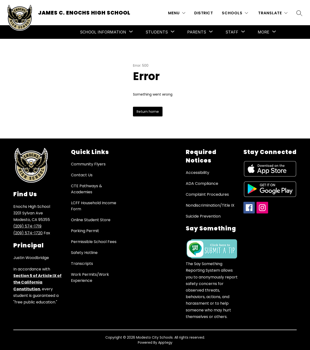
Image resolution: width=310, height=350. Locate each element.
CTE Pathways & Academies (86, 189)
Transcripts (82, 263)
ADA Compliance (202, 183)
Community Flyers (88, 164)
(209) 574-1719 (27, 226)
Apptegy (165, 342)
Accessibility (197, 172)
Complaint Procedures (207, 194)
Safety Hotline (84, 252)
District (203, 13)
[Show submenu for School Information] (103, 32)
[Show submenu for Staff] (231, 32)
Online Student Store (90, 220)
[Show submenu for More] (263, 32)
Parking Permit (85, 231)
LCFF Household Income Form (93, 206)
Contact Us (82, 175)
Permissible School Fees (93, 241)
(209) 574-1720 (28, 233)
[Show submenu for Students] (157, 32)
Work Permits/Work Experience (90, 277)
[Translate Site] (273, 13)
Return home (148, 111)
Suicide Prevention (203, 216)
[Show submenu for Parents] (196, 32)
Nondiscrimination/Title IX (210, 205)
